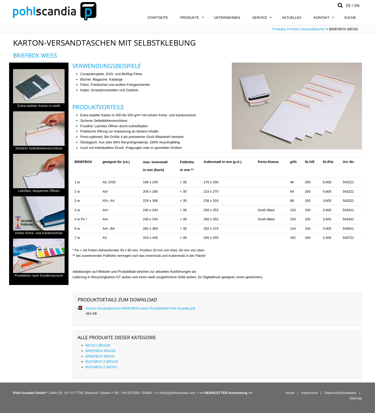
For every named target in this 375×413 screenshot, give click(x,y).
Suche (350, 18)
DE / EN (352, 5)
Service (259, 18)
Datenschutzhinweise (340, 393)
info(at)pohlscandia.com (177, 393)
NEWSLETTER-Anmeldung (225, 393)
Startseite (157, 18)
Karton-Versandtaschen (307, 29)
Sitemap (355, 398)
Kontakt (321, 18)
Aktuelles (291, 18)
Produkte (189, 18)
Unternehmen (227, 18)
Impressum (309, 393)
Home (290, 393)
